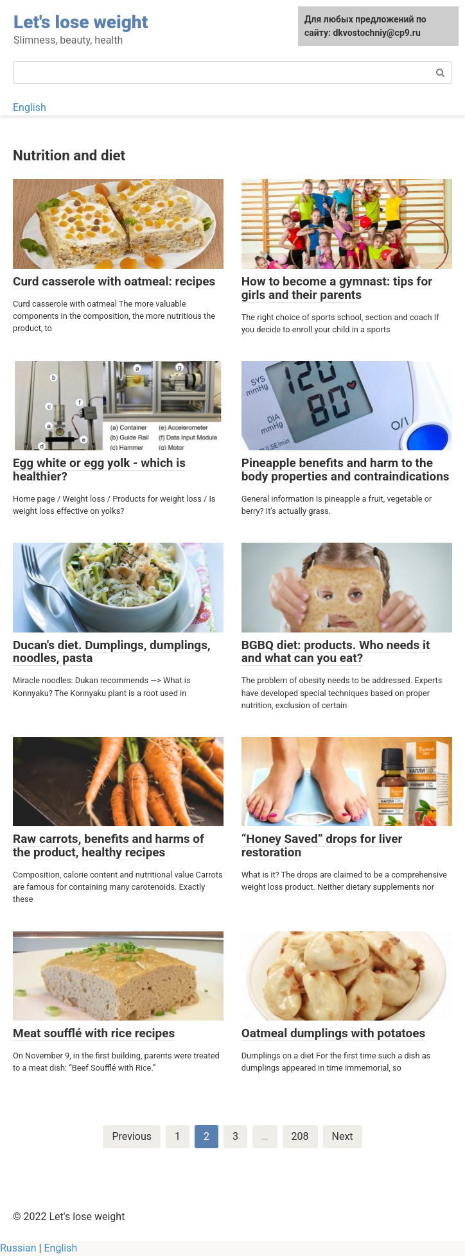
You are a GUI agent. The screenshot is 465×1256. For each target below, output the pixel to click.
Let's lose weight (80, 22)
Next (342, 1136)
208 (300, 1136)
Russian (18, 1248)
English (29, 107)
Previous (132, 1136)
